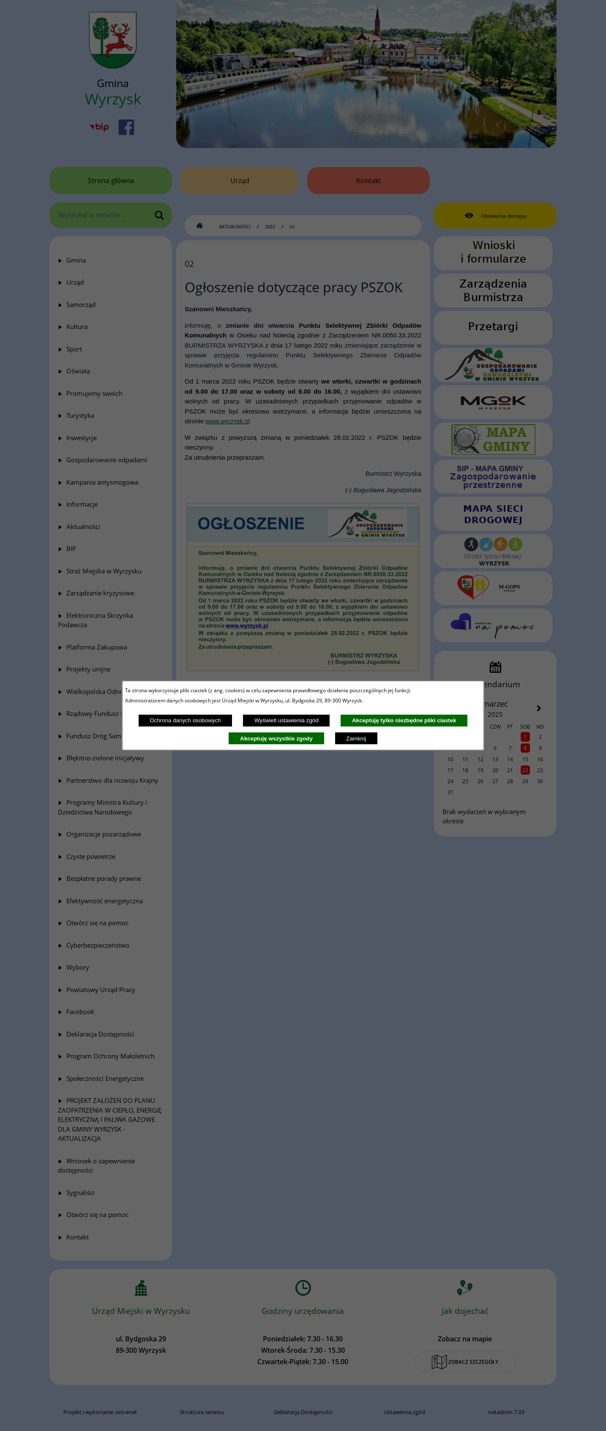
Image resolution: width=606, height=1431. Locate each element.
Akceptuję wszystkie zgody (276, 738)
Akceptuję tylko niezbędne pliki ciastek (404, 720)
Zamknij (356, 738)
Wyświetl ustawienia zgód (286, 720)
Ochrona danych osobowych (185, 720)
